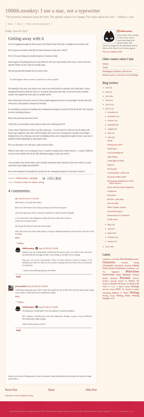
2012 (107, 109)
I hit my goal (112, 169)
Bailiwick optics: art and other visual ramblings (120, 75)
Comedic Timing (130, 263)
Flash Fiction (109, 268)
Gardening (130, 268)
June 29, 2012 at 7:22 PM (48, 307)
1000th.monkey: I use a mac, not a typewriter (52, 11)
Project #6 (134, 283)
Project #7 (106, 287)
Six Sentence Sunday (130, 289)
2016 (107, 92)
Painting (136, 275)
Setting (112, 289)
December (112, 112)
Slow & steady (112, 203)
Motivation (132, 271)
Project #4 (27, 182)
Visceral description (114, 211)
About (19, 24)
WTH (112, 299)
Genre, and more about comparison (120, 187)
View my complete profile (112, 52)
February (111, 237)
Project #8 (114, 286)
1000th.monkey (28, 248)
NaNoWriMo (108, 274)
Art (112, 259)
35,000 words (112, 219)
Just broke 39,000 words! (116, 177)
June (110, 137)
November (112, 116)
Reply (17, 238)
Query (121, 287)
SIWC (118, 289)
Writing (41, 182)
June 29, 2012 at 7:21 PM (48, 248)
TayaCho (114, 411)
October (111, 121)
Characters (18, 182)
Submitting (107, 293)
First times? (111, 195)
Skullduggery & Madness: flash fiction (117, 71)
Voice (126, 292)
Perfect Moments (110, 278)
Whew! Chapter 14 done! (116, 207)
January (111, 241)
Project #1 (122, 281)
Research (106, 289)
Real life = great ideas (115, 199)
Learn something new (115, 153)
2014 (107, 100)
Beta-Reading (126, 259)
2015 (107, 96)
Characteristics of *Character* (118, 215)
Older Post (91, 389)
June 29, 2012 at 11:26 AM (29, 199)
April (110, 229)
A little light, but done (115, 161)
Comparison (111, 191)
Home (10, 24)
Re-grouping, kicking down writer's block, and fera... (120, 182)
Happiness (115, 272)
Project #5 (125, 284)
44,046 (109, 141)
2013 (107, 105)
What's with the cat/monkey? (38, 24)
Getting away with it (114, 145)
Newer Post (11, 389)
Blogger (131, 411)
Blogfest (136, 259)
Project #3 (106, 284)
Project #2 (134, 281)
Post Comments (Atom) (24, 396)
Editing (135, 265)
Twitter (105, 68)
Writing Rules (123, 295)
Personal (125, 277)
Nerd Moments (123, 274)
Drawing (128, 266)
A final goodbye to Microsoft (118, 173)
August (110, 129)
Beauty (117, 259)
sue (16, 199)
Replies (21, 243)
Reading (135, 286)
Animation (107, 259)
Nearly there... (112, 149)
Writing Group (109, 296)
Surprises (110, 165)
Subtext (34, 182)
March (110, 233)
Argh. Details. (112, 157)
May (110, 225)
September (112, 125)
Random (127, 287)
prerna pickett (21, 286)
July (109, 133)
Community (108, 265)
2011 (107, 247)
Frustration (120, 268)
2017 (107, 88)
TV (121, 293)
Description (119, 266)
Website (106, 64)
